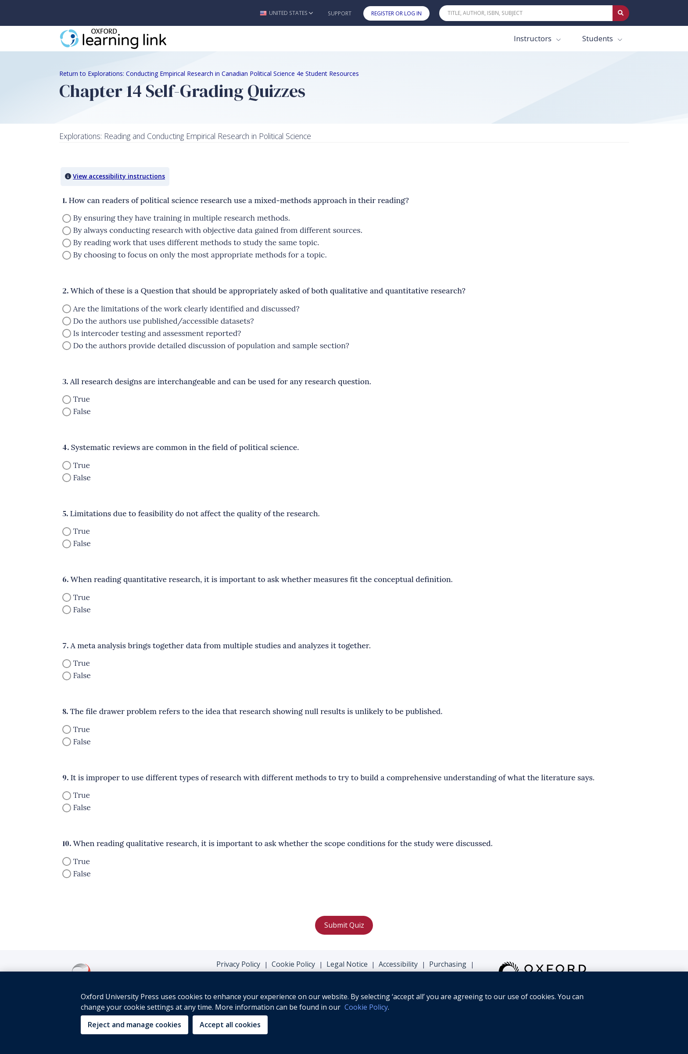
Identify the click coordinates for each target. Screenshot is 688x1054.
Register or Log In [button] (396, 13)
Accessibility (398, 964)
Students (598, 38)
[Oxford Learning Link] (125, 38)
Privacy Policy (238, 964)
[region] (344, 1013)
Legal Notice (347, 964)
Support (339, 13)
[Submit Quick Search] (621, 13)
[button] (286, 13)
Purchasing (447, 964)
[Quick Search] (526, 13)
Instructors (533, 38)
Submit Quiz (344, 925)
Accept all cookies (230, 1024)
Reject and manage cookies (134, 1024)
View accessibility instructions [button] (119, 176)
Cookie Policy (293, 964)
